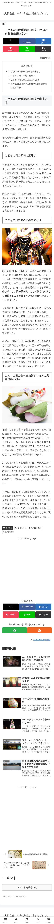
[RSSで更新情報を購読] (39, 630)
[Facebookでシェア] (27, 41)
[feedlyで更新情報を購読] (14, 630)
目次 (23, 65)
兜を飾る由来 (35, 528)
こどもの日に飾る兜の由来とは (25, 80)
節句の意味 (8, 532)
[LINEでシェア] (27, 49)
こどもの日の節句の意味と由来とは (24, 71)
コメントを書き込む (27, 887)
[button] (43, 49)
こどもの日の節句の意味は (23, 75)
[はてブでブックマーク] (43, 41)
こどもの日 (20, 528)
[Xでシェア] (11, 41)
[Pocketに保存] (11, 49)
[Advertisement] (27, 816)
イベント (7, 528)
